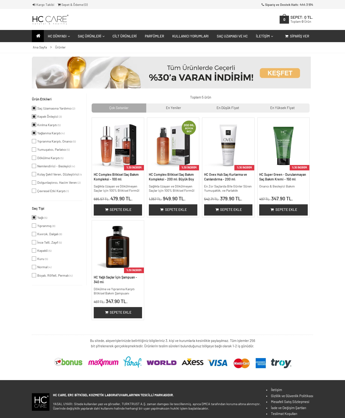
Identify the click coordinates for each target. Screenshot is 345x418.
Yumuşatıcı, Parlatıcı (51, 149)
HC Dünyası (58, 36)
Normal (41, 267)
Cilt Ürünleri (124, 36)
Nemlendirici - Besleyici (53, 166)
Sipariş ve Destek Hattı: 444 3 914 (287, 5)
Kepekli (41, 250)
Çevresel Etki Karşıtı (50, 191)
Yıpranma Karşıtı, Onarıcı (54, 141)
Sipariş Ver (296, 36)
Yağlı (39, 217)
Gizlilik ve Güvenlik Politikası (292, 396)
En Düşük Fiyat (228, 108)
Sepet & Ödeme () (72, 5)
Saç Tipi (38, 208)
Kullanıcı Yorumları (190, 36)
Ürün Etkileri (42, 99)
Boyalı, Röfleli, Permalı (52, 275)
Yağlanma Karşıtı (48, 133)
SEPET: (301, 19)
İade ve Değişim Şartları (288, 408)
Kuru (40, 259)
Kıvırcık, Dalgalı (47, 234)
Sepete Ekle (117, 210)
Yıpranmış (43, 226)
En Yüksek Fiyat (282, 108)
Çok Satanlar (118, 108)
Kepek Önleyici (47, 116)
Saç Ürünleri (91, 36)
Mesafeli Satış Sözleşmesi (290, 402)
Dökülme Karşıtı (47, 158)
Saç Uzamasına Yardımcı (53, 108)
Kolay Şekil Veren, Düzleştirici (57, 174)
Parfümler (154, 36)
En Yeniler (173, 108)
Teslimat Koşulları (284, 414)
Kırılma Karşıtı (46, 125)
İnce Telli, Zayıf (47, 242)
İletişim (264, 36)
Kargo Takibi (43, 5)
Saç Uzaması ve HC (232, 36)
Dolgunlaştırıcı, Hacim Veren (56, 182)
